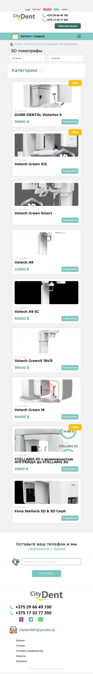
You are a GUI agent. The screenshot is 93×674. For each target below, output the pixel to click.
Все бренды (16, 58)
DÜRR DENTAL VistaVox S (38, 114)
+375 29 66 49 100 (55, 15)
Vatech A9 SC (27, 311)
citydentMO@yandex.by (37, 630)
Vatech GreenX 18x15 (34, 360)
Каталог (19, 44)
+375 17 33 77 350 (55, 20)
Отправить (46, 573)
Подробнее (70, 121)
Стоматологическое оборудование (41, 44)
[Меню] (79, 36)
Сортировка (55, 58)
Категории (24, 70)
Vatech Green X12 (31, 164)
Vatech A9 (24, 262)
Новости (20, 656)
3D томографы (21, 111)
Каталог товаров (28, 36)
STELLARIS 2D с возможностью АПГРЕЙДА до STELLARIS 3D (44, 461)
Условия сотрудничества (29, 651)
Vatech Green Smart (33, 213)
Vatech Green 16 (29, 409)
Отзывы (20, 645)
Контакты (21, 661)
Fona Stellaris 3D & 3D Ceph (40, 511)
